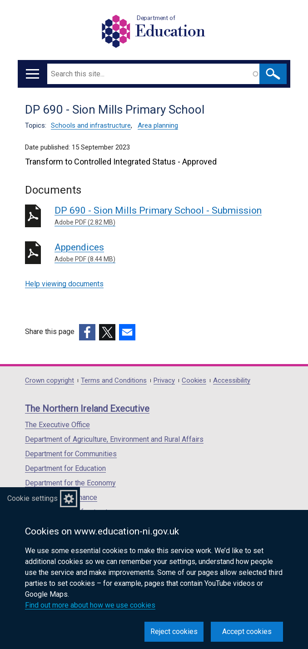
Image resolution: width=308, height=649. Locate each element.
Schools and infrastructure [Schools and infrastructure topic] (91, 125)
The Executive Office (57, 424)
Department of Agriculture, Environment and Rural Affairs (114, 439)
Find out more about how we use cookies (90, 605)
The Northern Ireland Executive (87, 408)
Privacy (164, 380)
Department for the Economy (70, 483)
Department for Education (65, 468)
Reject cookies (174, 631)
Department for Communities (71, 453)
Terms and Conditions (114, 380)
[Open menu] (32, 74)
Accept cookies (247, 631)
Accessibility (231, 380)
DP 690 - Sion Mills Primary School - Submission (169, 216)
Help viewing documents (64, 284)
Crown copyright (49, 380)
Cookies (194, 380)
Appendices (169, 253)
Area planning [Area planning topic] (158, 125)
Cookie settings (32, 498)
